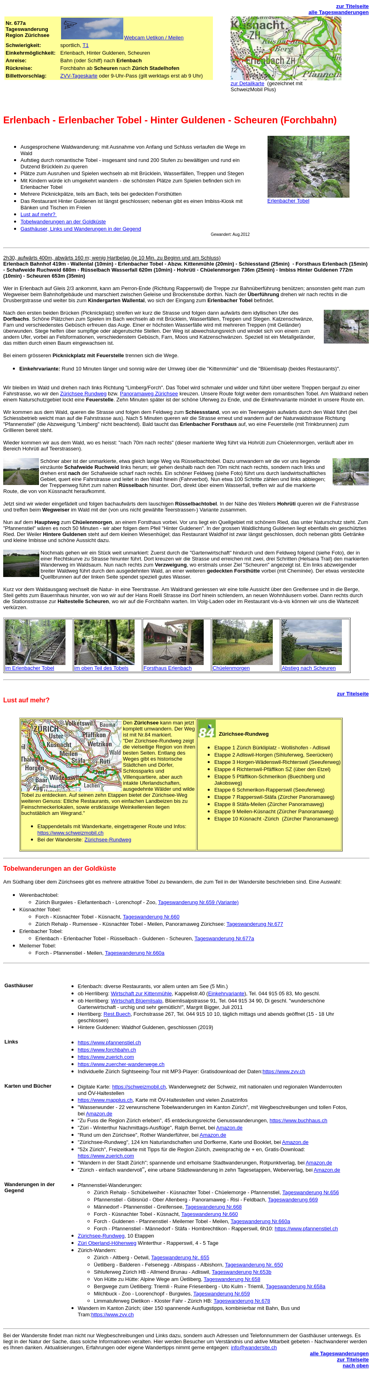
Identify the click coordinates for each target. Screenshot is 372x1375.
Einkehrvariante (226, 993)
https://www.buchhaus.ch (298, 1120)
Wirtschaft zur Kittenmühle (141, 993)
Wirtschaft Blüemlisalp (136, 1001)
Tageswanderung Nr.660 (151, 917)
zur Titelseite (352, 6)
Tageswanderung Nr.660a (134, 953)
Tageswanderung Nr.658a (295, 1286)
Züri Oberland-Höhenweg (107, 1243)
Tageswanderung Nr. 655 (180, 1257)
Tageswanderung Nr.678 (242, 1301)
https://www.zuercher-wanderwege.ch (121, 1064)
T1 (86, 45)
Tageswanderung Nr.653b (241, 1272)
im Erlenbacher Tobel (29, 668)
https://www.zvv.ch (284, 1071)
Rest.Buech (117, 1014)
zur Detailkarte (247, 83)
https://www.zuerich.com (106, 1057)
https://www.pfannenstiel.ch (109, 1042)
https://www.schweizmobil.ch (70, 833)
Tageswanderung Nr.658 (232, 1279)
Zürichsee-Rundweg (107, 840)
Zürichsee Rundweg (83, 394)
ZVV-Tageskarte (79, 76)
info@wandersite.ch (254, 1347)
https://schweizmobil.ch (139, 1087)
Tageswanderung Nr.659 (221, 1294)
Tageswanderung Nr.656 (310, 1192)
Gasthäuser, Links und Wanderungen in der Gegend (80, 229)
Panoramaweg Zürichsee (149, 394)
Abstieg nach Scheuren (308, 668)
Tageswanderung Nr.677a (224, 938)
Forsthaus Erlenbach (167, 668)
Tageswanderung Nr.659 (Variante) (198, 902)
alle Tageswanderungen (339, 12)
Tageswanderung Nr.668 (213, 1207)
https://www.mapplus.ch (105, 1100)
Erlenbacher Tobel (289, 201)
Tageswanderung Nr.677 (255, 924)
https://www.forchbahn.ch (107, 1050)
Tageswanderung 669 (293, 1200)
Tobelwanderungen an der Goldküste (63, 222)
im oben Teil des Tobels (101, 668)
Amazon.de (99, 1114)
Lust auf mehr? (38, 214)
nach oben (356, 1366)
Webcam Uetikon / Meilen (154, 38)
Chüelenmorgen (231, 668)
